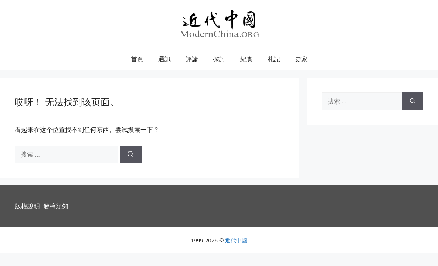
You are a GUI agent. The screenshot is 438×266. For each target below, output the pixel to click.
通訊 (164, 59)
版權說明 (27, 206)
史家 (301, 59)
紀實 (246, 59)
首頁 (137, 59)
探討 (219, 59)
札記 (274, 59)
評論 (192, 59)
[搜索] (131, 154)
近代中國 (236, 240)
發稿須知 (55, 206)
